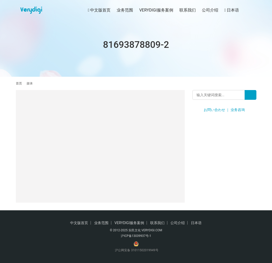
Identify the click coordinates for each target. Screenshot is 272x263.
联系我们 (187, 10)
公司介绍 (210, 10)
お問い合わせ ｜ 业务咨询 (224, 110)
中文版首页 (99, 10)
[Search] (250, 95)
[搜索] (254, 10)
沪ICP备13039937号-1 (136, 236)
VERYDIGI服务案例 (156, 10)
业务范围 (125, 10)
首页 (19, 83)
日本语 (231, 10)
